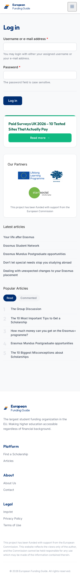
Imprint (8, 512)
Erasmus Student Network (21, 245)
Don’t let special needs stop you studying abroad (37, 262)
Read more (40, 137)
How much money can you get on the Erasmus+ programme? (43, 333)
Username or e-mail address (25, 39)
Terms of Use (12, 525)
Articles (8, 461)
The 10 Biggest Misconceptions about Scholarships (37, 354)
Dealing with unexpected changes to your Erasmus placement (38, 273)
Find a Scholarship (15, 454)
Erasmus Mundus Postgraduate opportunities (34, 254)
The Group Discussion (26, 309)
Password (11, 67)
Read (11, 298)
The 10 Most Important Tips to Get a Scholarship (35, 320)
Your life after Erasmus (18, 237)
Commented (28, 298)
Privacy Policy (12, 518)
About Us (9, 483)
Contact (8, 489)
